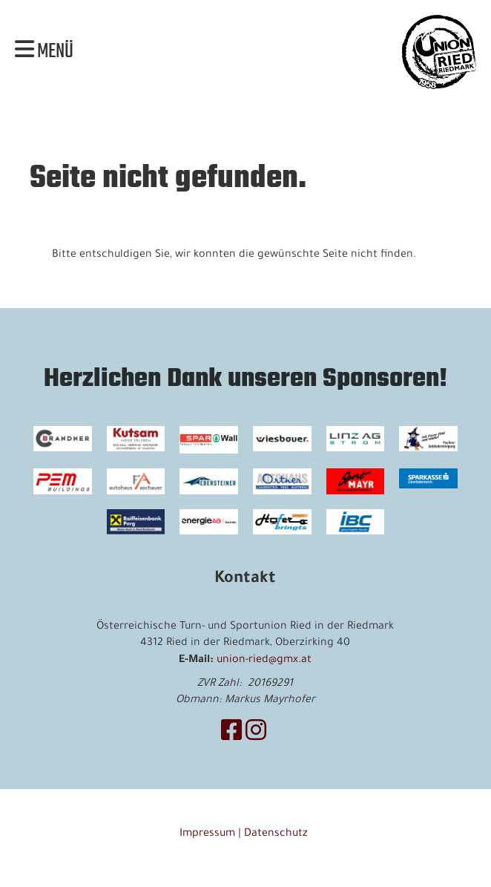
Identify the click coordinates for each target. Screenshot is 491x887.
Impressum (207, 834)
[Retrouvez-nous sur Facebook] (231, 735)
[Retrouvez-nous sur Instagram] (256, 735)
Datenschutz (277, 834)
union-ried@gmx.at (264, 661)
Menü (44, 52)
